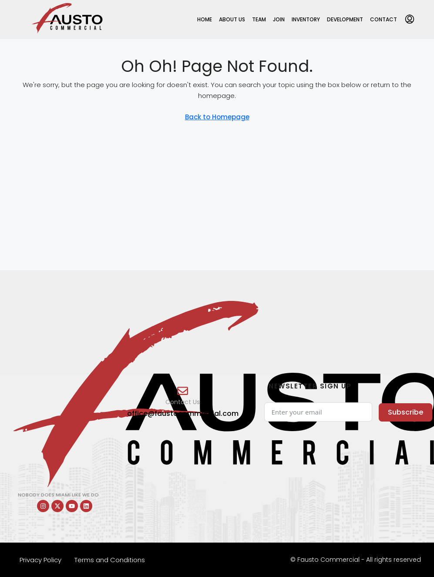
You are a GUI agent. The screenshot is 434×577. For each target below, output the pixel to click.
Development (345, 19)
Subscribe (405, 412)
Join (279, 19)
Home (204, 19)
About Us (232, 19)
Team (259, 19)
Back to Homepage (217, 116)
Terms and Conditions (109, 559)
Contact (383, 19)
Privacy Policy (40, 559)
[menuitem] (409, 19)
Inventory (306, 19)
